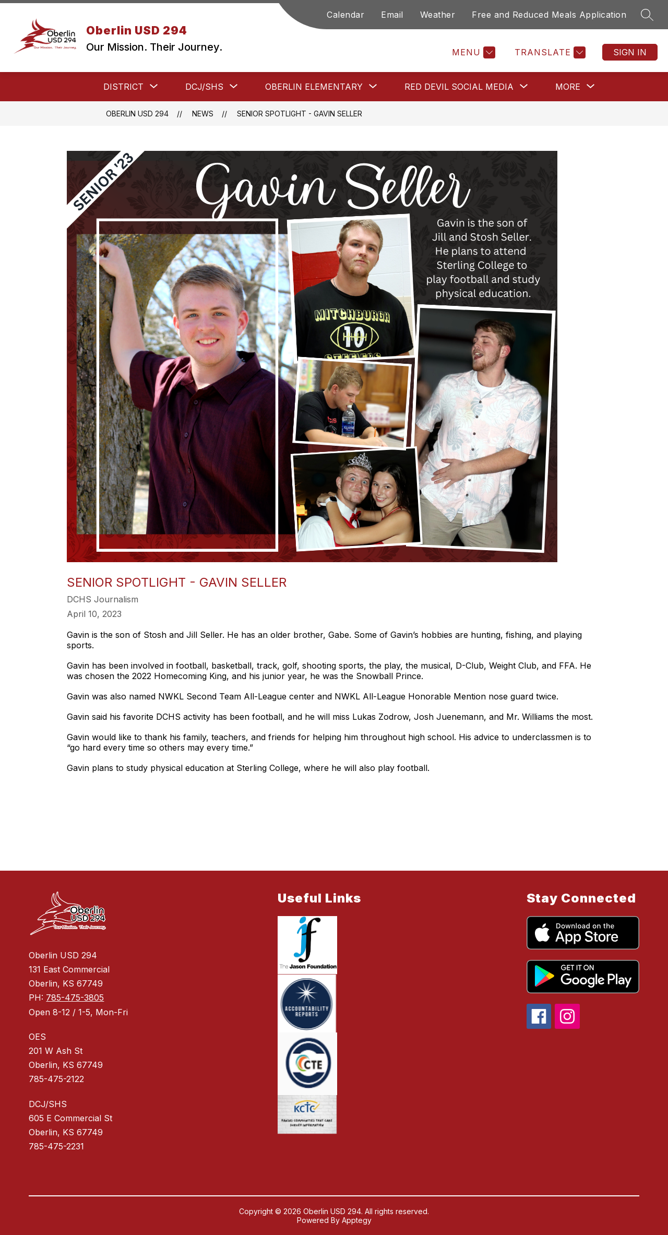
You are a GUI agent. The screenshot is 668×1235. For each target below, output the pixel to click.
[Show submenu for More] (567, 86)
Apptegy (357, 1220)
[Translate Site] (549, 52)
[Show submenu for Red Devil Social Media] (459, 86)
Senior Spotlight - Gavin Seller (299, 113)
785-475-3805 (75, 997)
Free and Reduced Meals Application (549, 14)
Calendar (345, 14)
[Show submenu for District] (123, 86)
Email (392, 14)
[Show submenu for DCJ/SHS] (204, 86)
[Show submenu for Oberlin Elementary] (314, 86)
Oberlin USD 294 (137, 113)
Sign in (630, 52)
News (202, 113)
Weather (438, 14)
